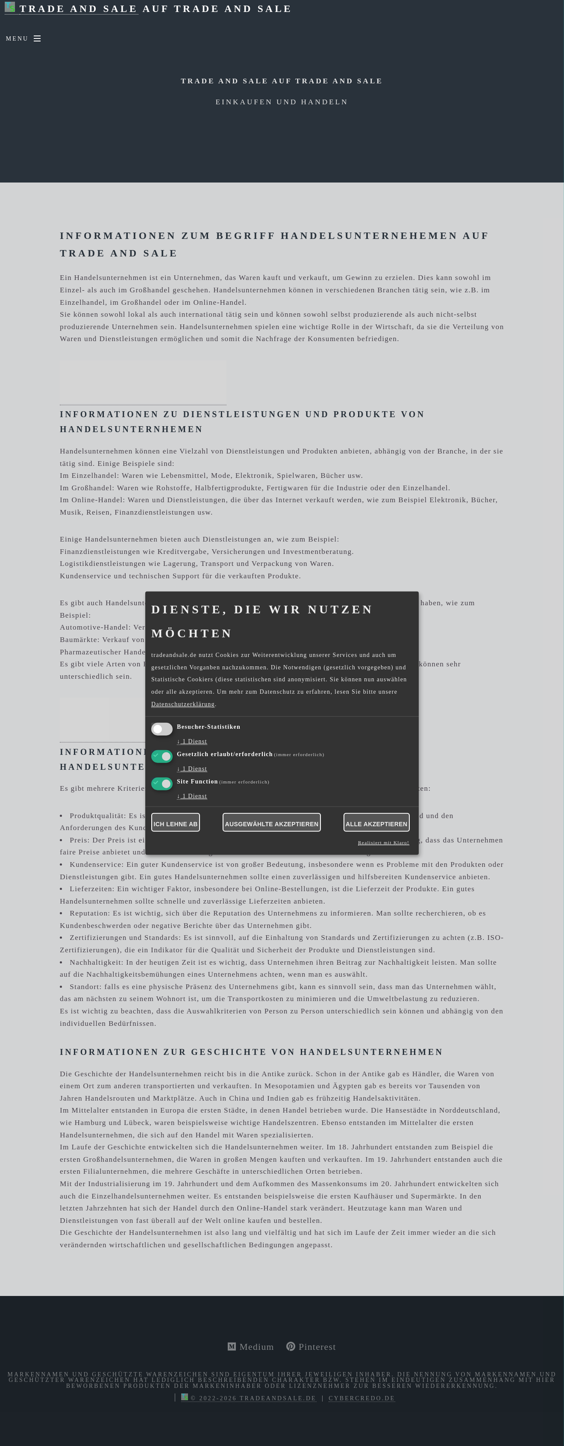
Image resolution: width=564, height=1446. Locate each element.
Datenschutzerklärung (183, 704)
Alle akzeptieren (376, 824)
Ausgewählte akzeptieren (272, 824)
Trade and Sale (79, 8)
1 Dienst (192, 741)
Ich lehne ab (176, 824)
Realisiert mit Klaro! (383, 842)
